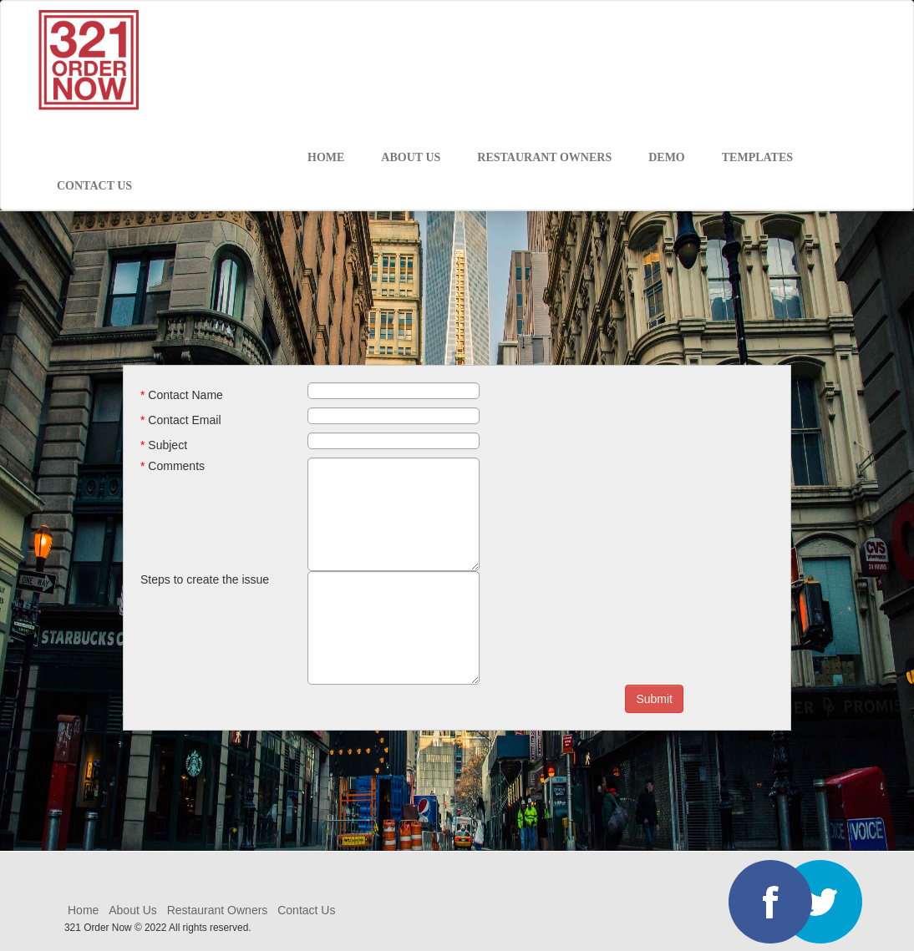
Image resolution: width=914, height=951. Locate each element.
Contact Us (306, 910)
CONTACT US (94, 186)
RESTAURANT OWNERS (544, 157)
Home (85, 910)
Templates (757, 157)
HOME (325, 157)
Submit (654, 699)
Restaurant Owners (217, 910)
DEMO (666, 157)
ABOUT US (410, 157)
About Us (133, 910)
